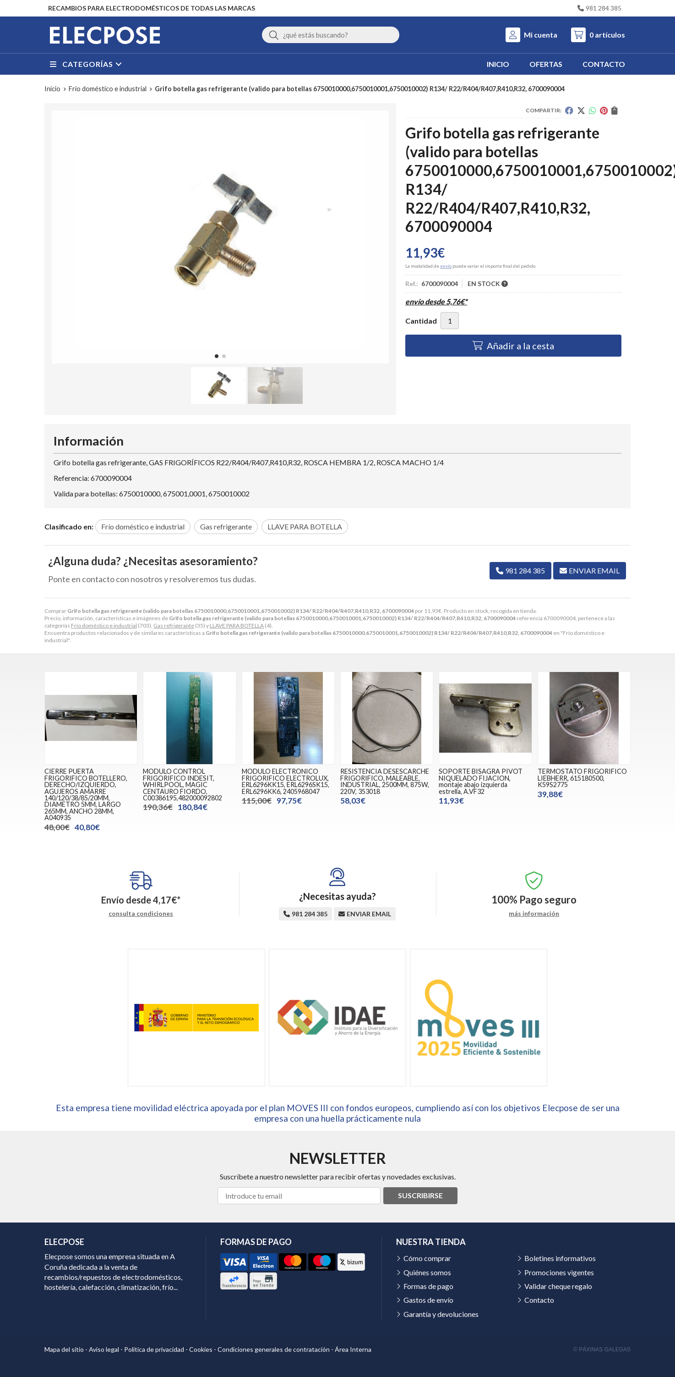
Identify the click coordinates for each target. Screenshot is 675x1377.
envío (446, 266)
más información (534, 913)
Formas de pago (428, 1286)
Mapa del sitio (64, 1349)
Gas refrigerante (173, 625)
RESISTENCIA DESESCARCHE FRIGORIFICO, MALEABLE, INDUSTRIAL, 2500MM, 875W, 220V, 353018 (384, 781)
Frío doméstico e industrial (104, 625)
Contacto (539, 1299)
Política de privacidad (154, 1349)
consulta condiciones (141, 913)
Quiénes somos (427, 1272)
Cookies (200, 1349)
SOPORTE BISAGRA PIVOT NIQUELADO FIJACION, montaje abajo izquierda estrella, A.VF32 (481, 781)
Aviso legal (104, 1349)
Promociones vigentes (559, 1272)
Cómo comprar (427, 1258)
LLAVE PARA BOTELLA (237, 625)
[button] (216, 356)
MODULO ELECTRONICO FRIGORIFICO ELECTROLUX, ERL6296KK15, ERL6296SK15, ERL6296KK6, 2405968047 (285, 781)
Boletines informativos (560, 1258)
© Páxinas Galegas (602, 1349)
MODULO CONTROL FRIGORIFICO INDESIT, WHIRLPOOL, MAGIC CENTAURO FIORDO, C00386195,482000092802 (182, 784)
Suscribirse (420, 1195)
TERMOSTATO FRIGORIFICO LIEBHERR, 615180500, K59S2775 (582, 777)
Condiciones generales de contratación (274, 1349)
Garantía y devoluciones (441, 1314)
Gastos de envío (428, 1299)
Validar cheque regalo (558, 1286)
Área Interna (353, 1349)
